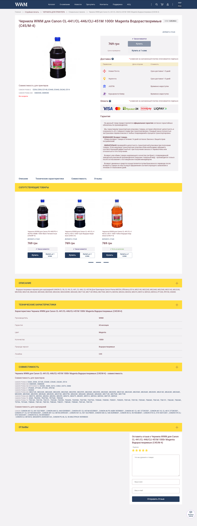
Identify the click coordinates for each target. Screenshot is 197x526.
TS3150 (39, 400)
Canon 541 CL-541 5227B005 (82, 413)
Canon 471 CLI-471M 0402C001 (28, 413)
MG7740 (122, 394)
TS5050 (106, 400)
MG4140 (160, 392)
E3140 (44, 90)
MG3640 (144, 392)
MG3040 (104, 392)
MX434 (46, 396)
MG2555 (80, 392)
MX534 (100, 396)
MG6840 (98, 394)
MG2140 (32, 392)
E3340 (42, 386)
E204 (35, 90)
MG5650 (50, 394)
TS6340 (178, 400)
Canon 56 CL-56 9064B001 (131, 413)
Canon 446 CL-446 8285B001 (58, 411)
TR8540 (60, 398)
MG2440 (48, 392)
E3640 (56, 90)
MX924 (114, 396)
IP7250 (45, 388)
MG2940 (88, 392)
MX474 (66, 396)
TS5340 (142, 400)
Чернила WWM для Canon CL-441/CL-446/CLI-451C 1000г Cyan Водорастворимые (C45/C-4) (79, 234)
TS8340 (67, 402)
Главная (18, 12)
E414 (53, 386)
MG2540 (64, 392)
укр (179, 3)
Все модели (23, 96)
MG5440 (176, 392)
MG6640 (90, 394)
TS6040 (149, 400)
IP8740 (52, 388)
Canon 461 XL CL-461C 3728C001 (164, 411)
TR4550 (37, 398)
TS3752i (91, 400)
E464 (58, 386)
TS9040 (75, 402)
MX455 (59, 396)
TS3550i (75, 400)
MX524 (93, 396)
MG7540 (114, 394)
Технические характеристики (50, 178)
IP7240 (38, 388)
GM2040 (37, 93)
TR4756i (44, 398)
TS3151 (46, 400)
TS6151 (163, 400)
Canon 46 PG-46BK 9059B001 (111, 411)
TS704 (17, 402)
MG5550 (34, 394)
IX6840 (31, 390)
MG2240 (40, 392)
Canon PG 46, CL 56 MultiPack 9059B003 (70, 417)
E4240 (62, 90)
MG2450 (56, 392)
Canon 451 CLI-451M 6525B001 (85, 411)
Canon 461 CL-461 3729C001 (137, 411)
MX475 (73, 396)
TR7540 (52, 398)
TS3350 (61, 400)
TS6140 (156, 400)
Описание (23, 178)
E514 (68, 90)
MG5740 (58, 394)
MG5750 (66, 394)
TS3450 (68, 400)
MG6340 (74, 394)
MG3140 (120, 392)
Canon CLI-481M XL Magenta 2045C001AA (34, 417)
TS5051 (113, 400)
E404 (48, 386)
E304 (40, 90)
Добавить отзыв (169, 32)
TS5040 (98, 400)
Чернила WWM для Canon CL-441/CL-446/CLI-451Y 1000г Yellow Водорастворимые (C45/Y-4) (116, 234)
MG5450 (18, 394)
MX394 (39, 396)
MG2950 (96, 392)
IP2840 (31, 388)
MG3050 (112, 392)
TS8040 (31, 402)
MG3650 (152, 392)
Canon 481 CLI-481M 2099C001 (55, 413)
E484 (69, 386)
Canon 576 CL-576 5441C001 (156, 413)
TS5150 (134, 400)
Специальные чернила (77, 12)
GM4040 (45, 93)
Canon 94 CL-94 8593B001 (39, 415)
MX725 (107, 396)
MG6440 (82, 394)
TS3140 (32, 400)
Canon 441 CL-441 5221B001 (33, 411)
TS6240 (171, 400)
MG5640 (42, 394)
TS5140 (127, 400)
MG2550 (72, 392)
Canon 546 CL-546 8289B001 (107, 413)
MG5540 (26, 394)
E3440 (50, 90)
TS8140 (39, 402)
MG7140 (106, 394)
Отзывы (98, 178)
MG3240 (128, 392)
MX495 (80, 396)
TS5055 (120, 400)
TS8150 (46, 402)
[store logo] (21, 4)
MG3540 (136, 392)
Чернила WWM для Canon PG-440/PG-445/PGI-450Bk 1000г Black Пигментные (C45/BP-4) (42, 234)
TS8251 (60, 402)
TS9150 (89, 402)
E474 (64, 386)
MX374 (32, 396)
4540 (31, 398)
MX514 (87, 396)
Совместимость (79, 178)
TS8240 (53, 402)
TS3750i (83, 400)
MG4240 (168, 392)
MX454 (52, 396)
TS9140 (82, 402)
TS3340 (54, 400)
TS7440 (24, 402)
